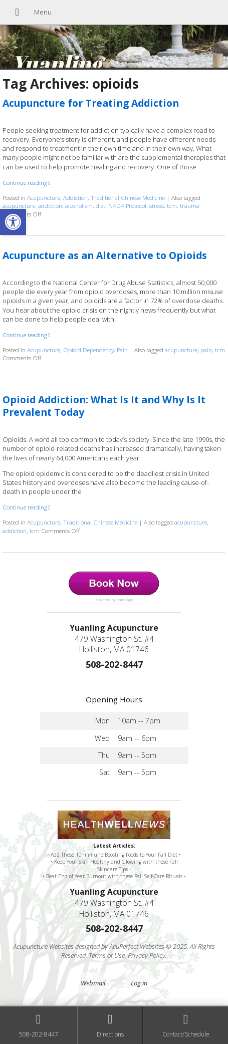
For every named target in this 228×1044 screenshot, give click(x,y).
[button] (13, 222)
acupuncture (19, 205)
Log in (139, 982)
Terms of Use (107, 955)
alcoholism (79, 205)
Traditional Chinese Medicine (128, 197)
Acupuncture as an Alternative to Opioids (105, 255)
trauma (189, 205)
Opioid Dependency (88, 350)
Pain (122, 350)
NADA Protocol (127, 205)
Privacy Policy (146, 955)
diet (100, 205)
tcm (172, 205)
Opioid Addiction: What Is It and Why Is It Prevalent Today (104, 406)
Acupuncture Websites (43, 946)
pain (206, 350)
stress (156, 205)
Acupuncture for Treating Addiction (91, 103)
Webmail (93, 982)
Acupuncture (43, 197)
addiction (50, 205)
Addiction (75, 197)
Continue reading (27, 182)
